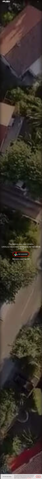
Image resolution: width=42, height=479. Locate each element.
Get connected (20, 254)
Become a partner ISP (21, 259)
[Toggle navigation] (37, 2)
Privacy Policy (29, 478)
